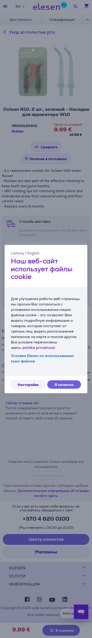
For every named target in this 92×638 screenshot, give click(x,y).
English (33, 253)
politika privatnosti (38, 347)
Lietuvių (17, 253)
